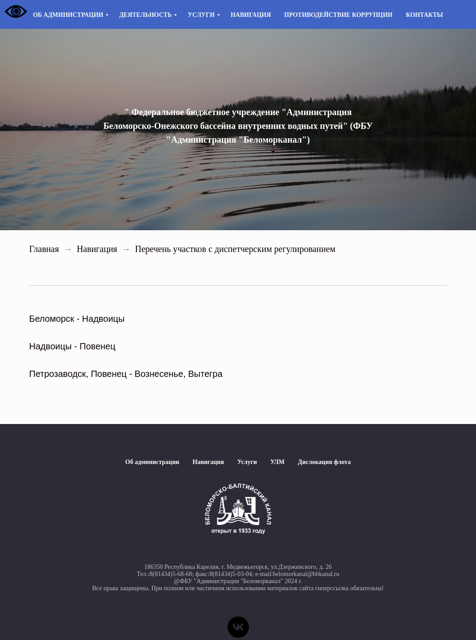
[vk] (238, 627)
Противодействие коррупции (338, 15)
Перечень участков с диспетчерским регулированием (235, 249)
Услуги (201, 15)
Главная (44, 249)
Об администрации (68, 15)
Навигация (251, 15)
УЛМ (277, 462)
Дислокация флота (324, 462)
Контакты (424, 15)
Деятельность (145, 15)
